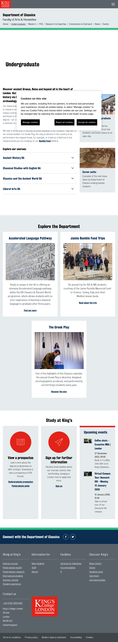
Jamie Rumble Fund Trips (88, 238)
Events (106, 24)
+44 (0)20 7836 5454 (12, 603)
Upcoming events (95, 432)
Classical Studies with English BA (22, 168)
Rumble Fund (45, 141)
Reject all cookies (64, 122)
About (5, 24)
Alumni (35, 572)
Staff (34, 568)
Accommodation (67, 568)
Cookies (89, 637)
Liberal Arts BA (11, 189)
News (97, 24)
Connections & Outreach (80, 24)
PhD (41, 24)
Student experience (12, 584)
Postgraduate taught (12, 568)
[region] (59, 110)
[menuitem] (7, 24)
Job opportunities (97, 580)
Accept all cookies (87, 122)
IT (61, 572)
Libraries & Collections (70, 564)
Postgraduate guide (20, 486)
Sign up (59, 486)
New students (38, 564)
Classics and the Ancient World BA (22, 178)
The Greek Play (59, 327)
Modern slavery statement (54, 637)
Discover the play (59, 391)
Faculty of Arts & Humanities (19, 19)
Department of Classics (19, 15)
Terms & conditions (12, 637)
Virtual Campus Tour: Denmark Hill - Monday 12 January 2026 (103, 481)
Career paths (89, 172)
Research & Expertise (56, 24)
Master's (32, 24)
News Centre (95, 564)
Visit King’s (94, 576)
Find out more (30, 310)
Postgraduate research (13, 572)
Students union (96, 572)
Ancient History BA (13, 158)
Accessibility (76, 637)
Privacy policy (31, 637)
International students (13, 576)
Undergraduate (18, 24)
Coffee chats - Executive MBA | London (103, 444)
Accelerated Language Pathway (30, 238)
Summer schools (10, 580)
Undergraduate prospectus (20, 481)
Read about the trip (88, 302)
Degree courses (10, 564)
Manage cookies (30, 122)
